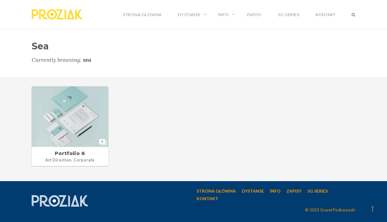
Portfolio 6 (70, 153)
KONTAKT (326, 14)
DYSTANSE (189, 14)
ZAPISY (254, 14)
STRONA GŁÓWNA (142, 14)
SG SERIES (289, 14)
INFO (223, 14)
